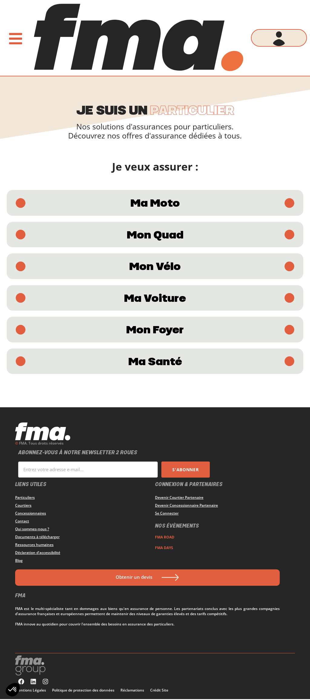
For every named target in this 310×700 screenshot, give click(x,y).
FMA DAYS (164, 548)
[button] (12, 689)
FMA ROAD (164, 538)
